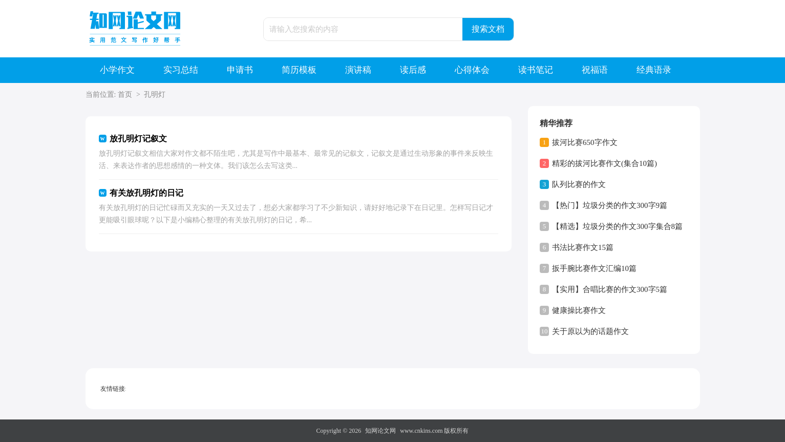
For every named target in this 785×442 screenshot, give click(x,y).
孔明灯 (154, 94)
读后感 (413, 70)
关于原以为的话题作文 (590, 331)
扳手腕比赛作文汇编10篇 (594, 268)
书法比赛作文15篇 (582, 247)
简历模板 (299, 70)
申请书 (240, 70)
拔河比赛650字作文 (585, 142)
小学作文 (117, 70)
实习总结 (180, 70)
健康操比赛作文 (579, 310)
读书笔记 (535, 70)
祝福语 (595, 70)
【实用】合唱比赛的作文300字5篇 (609, 289)
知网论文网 (380, 430)
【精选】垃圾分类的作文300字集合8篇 (617, 226)
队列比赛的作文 (579, 184)
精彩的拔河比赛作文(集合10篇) (604, 163)
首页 (125, 94)
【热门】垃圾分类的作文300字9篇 (609, 205)
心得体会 (472, 70)
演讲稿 (358, 70)
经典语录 (654, 70)
